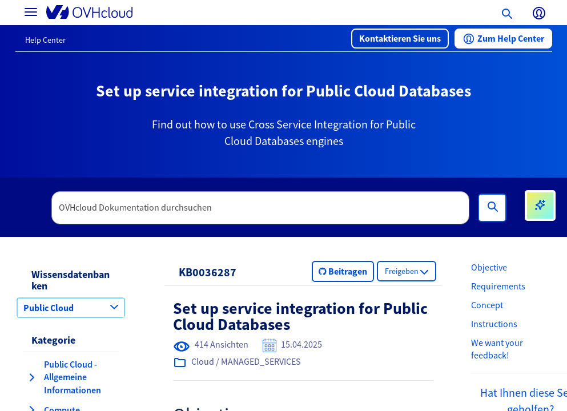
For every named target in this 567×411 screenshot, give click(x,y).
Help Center (45, 40)
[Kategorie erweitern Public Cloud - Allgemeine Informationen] (31, 377)
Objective (489, 267)
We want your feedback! (497, 349)
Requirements (498, 286)
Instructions (494, 323)
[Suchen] (492, 208)
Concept (487, 305)
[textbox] (260, 207)
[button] (400, 39)
